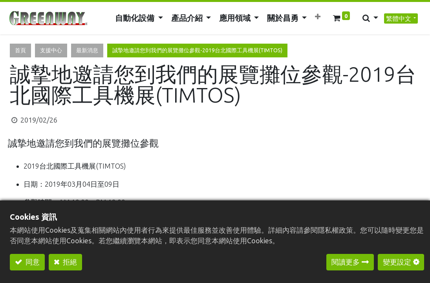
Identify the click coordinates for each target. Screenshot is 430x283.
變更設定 (397, 262)
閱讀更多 (345, 262)
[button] (317, 16)
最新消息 (87, 50)
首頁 (20, 50)
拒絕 (69, 262)
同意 (32, 262)
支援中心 (51, 50)
